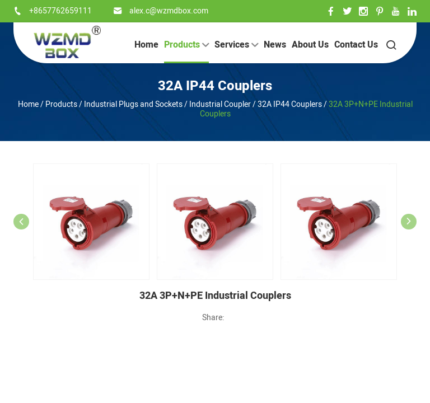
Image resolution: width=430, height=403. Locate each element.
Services (236, 44)
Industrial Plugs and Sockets (133, 104)
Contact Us (356, 44)
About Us (310, 44)
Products (186, 44)
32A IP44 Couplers (215, 86)
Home (146, 44)
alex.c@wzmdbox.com (168, 11)
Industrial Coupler (220, 104)
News (275, 44)
